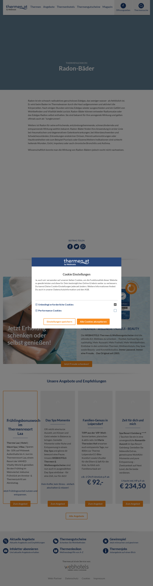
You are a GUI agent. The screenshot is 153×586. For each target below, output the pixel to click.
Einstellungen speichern (59, 321)
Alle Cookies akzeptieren (93, 321)
